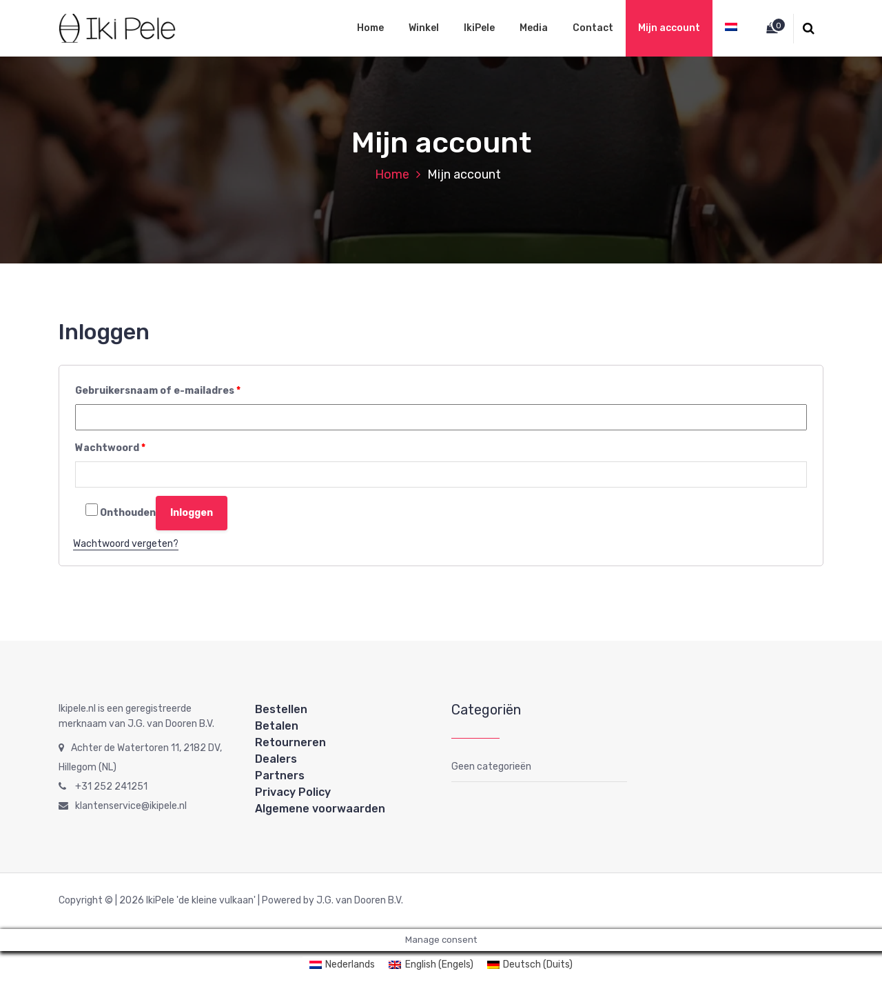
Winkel (424, 28)
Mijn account (669, 28)
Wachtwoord (110, 448)
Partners (280, 775)
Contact (593, 28)
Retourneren (290, 742)
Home (370, 28)
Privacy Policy (293, 792)
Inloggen (191, 513)
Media (534, 28)
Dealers (276, 759)
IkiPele (479, 28)
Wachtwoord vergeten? (125, 544)
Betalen (276, 725)
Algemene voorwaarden (320, 808)
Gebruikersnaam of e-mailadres (157, 391)
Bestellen (281, 709)
